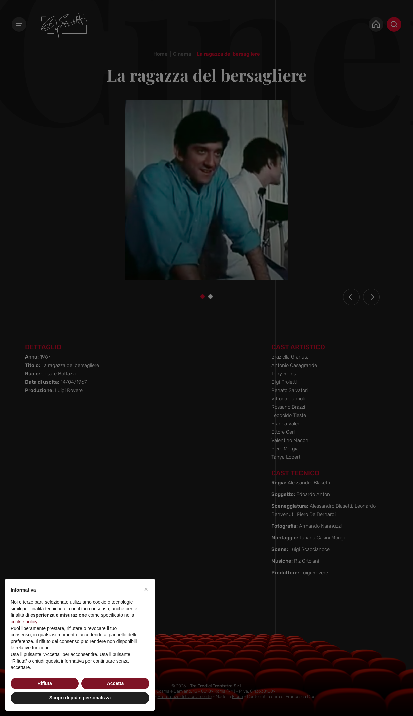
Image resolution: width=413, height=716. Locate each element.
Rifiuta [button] (44, 683)
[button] (146, 589)
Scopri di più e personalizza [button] (80, 697)
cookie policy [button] (24, 621)
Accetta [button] (115, 683)
